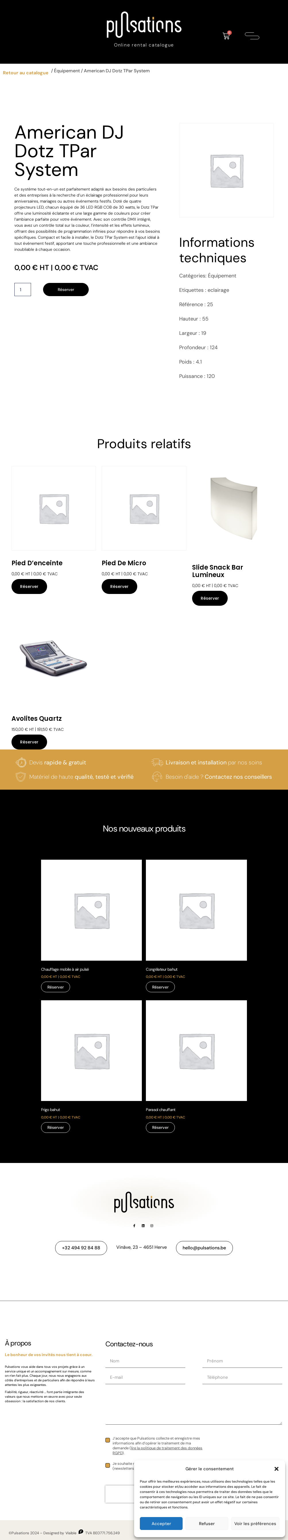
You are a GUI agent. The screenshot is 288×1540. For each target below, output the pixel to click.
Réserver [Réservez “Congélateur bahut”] (160, 987)
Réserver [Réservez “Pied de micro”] (119, 586)
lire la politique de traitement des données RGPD (157, 1450)
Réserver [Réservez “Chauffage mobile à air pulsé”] (55, 987)
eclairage (218, 290)
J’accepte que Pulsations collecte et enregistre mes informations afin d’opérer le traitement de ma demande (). (157, 1445)
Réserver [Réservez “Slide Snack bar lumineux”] (210, 598)
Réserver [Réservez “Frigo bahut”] (55, 1127)
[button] (276, 1469)
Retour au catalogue (26, 73)
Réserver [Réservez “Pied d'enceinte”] (29, 586)
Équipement (67, 71)
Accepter (161, 1524)
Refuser (207, 1524)
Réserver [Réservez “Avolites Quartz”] (29, 742)
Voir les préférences (255, 1524)
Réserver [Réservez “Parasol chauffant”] (160, 1127)
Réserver (66, 289)
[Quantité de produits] (22, 289)
